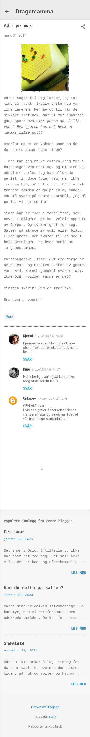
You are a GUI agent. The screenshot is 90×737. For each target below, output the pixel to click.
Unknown (30, 398)
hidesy (52, 716)
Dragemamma (34, 11)
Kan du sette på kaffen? (33, 587)
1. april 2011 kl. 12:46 (53, 398)
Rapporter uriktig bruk (45, 726)
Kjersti (28, 336)
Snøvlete (14, 643)
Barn (9, 317)
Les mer (78, 573)
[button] (83, 27)
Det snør (14, 532)
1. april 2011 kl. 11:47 (46, 369)
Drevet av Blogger (45, 707)
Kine (26, 369)
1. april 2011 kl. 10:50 (49, 336)
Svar (27, 359)
